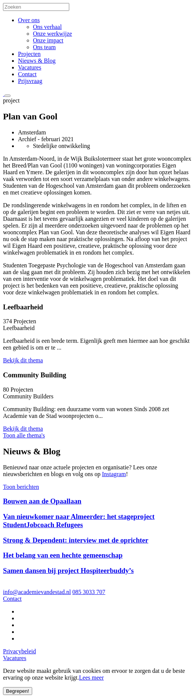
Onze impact (48, 40)
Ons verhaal (47, 27)
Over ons (29, 20)
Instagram (114, 474)
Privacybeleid (19, 651)
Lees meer (91, 677)
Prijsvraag (30, 81)
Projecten (29, 54)
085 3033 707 (88, 592)
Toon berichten (21, 487)
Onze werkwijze (52, 33)
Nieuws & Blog (36, 60)
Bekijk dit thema (23, 360)
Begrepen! (17, 691)
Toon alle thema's (24, 435)
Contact (27, 74)
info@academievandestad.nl (37, 592)
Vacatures (29, 67)
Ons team (44, 47)
